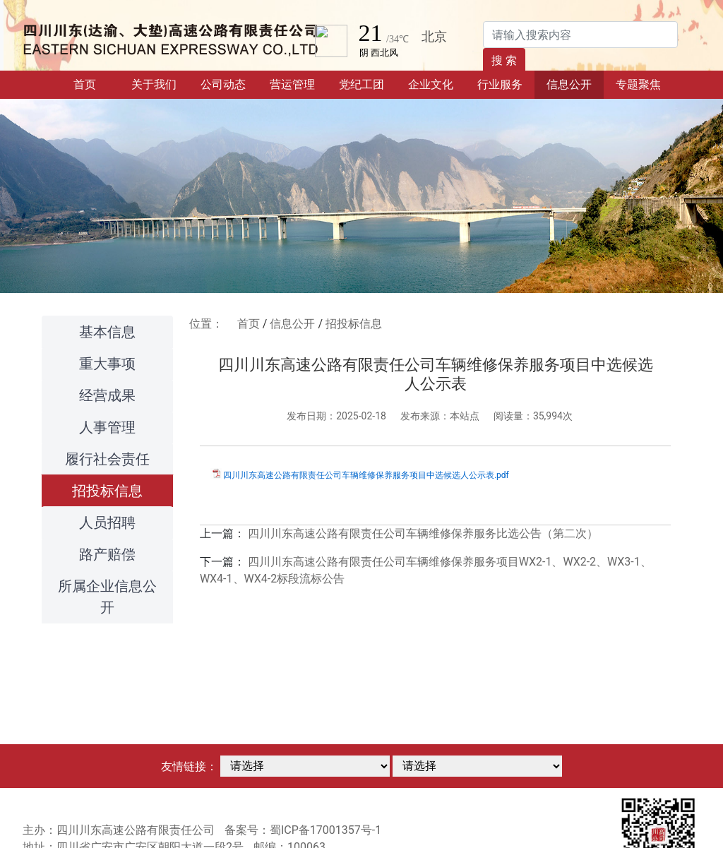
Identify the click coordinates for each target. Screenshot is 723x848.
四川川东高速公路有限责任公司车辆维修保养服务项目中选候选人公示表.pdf (366, 475)
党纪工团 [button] (361, 84)
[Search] (580, 34)
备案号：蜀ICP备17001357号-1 (303, 830)
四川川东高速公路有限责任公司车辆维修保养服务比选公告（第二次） (423, 533)
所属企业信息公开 (107, 597)
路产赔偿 (107, 554)
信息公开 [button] (569, 84)
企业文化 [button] (430, 84)
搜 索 (504, 60)
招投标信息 (107, 490)
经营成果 (107, 395)
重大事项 (107, 363)
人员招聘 (107, 522)
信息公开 (292, 323)
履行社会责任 (107, 458)
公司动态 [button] (223, 84)
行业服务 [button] (499, 84)
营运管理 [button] (292, 84)
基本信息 (107, 331)
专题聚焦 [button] (638, 84)
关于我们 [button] (154, 84)
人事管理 (107, 427)
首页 (96, 83)
